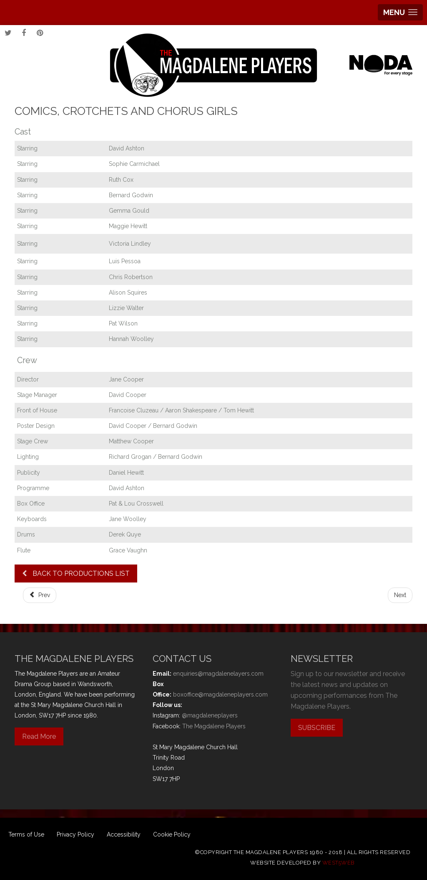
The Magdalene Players (214, 726)
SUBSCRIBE (316, 728)
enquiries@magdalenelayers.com (218, 673)
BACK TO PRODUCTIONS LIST (76, 573)
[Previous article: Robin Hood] (39, 595)
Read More (39, 736)
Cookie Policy (172, 834)
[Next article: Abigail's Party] (400, 595)
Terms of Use (26, 834)
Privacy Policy (75, 834)
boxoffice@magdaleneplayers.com (220, 694)
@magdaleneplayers (210, 715)
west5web (338, 863)
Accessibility (124, 834)
